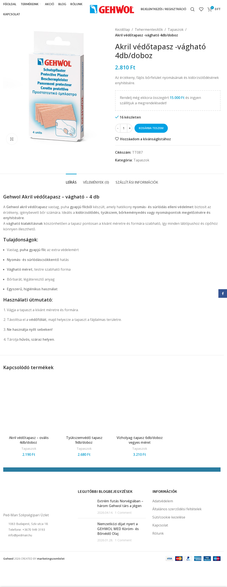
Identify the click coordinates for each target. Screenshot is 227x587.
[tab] (71, 180)
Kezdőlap (122, 29)
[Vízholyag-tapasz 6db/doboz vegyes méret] (139, 404)
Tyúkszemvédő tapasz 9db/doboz (84, 440)
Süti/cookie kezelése (168, 517)
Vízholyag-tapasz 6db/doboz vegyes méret (140, 440)
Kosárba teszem (151, 128)
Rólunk (158, 533)
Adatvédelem (162, 501)
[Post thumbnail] (86, 507)
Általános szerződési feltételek (177, 509)
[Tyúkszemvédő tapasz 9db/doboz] (84, 404)
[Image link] (24, 499)
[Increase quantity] (129, 128)
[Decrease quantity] (117, 128)
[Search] (192, 9)
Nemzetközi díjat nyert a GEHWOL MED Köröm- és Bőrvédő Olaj (118, 528)
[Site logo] (112, 8)
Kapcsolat (160, 525)
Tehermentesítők (149, 29)
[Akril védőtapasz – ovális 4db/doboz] (28, 404)
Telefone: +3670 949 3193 (26, 530)
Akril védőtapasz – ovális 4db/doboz (29, 440)
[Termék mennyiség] (123, 128)
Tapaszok (176, 29)
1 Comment (123, 513)
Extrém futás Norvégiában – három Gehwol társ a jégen (120, 503)
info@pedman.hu (20, 535)
